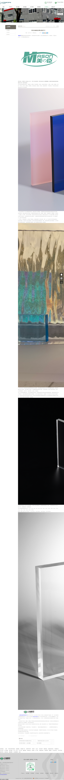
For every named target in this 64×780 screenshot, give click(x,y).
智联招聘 (10, 752)
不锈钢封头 (56, 748)
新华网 (33, 750)
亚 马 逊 (20, 750)
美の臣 (19, 35)
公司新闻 (54, 26)
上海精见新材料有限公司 (23, 715)
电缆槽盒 (17, 748)
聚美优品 (29, 750)
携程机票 (24, 750)
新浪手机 (1, 752)
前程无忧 (6, 752)
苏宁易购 (6, 750)
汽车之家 (1, 750)
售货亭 (33, 748)
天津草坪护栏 (28, 748)
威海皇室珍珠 (50, 748)
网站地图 (47, 778)
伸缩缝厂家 (22, 748)
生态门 (37, 748)
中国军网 (46, 750)
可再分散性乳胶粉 (11, 748)
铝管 (6, 748)
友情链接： (2, 748)
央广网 (36, 750)
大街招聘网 (15, 752)
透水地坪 (41, 748)
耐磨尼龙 (45, 748)
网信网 (50, 750)
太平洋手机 (60, 750)
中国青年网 (41, 750)
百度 (19, 752)
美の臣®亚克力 (35, 716)
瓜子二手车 (15, 750)
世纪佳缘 (10, 750)
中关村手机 (54, 750)
